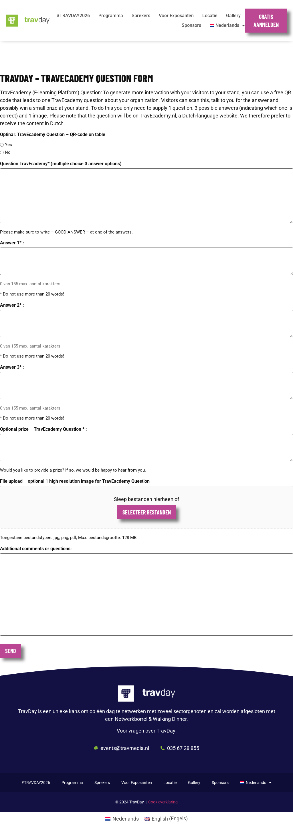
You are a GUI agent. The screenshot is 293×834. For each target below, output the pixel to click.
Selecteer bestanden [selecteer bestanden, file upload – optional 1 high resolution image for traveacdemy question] (146, 512)
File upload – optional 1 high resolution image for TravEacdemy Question (75, 481)
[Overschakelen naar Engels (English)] (166, 818)
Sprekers (141, 15)
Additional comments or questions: (36, 548)
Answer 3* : (12, 367)
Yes (8, 145)
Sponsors (191, 25)
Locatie (209, 15)
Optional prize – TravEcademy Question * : (43, 429)
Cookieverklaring (163, 802)
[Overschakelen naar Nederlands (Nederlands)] (122, 818)
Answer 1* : (12, 243)
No (8, 152)
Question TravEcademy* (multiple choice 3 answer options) (61, 163)
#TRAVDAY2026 (73, 15)
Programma (110, 15)
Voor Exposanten (176, 15)
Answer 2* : (12, 305)
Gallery (233, 15)
